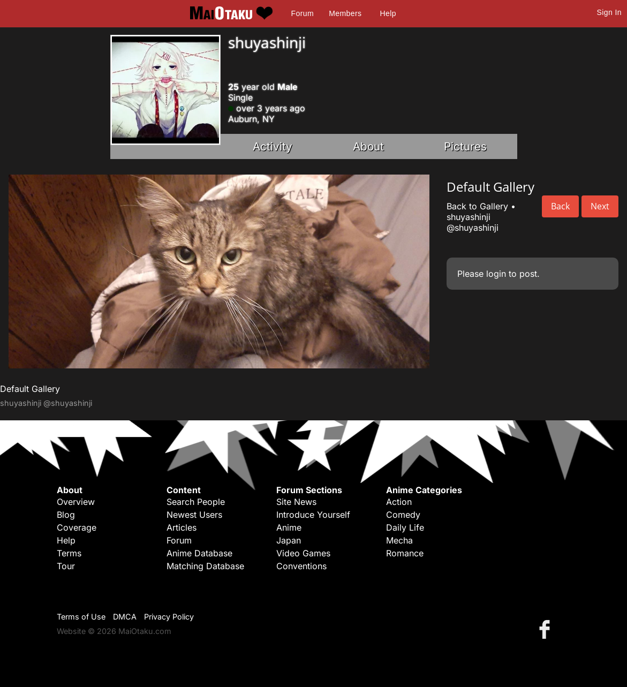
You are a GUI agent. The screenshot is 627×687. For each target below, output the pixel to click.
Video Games (303, 553)
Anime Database (199, 553)
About (368, 146)
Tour (66, 566)
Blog (66, 514)
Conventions (301, 566)
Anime (288, 527)
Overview (76, 501)
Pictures (465, 146)
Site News (296, 501)
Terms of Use (81, 616)
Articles (182, 527)
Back (560, 206)
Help (388, 13)
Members (345, 13)
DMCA (125, 616)
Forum (302, 13)
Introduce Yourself (313, 514)
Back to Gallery (477, 206)
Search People (196, 501)
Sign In (609, 12)
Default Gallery (30, 388)
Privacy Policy (169, 616)
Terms (69, 553)
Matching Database (205, 566)
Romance (405, 553)
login (496, 273)
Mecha (399, 540)
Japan (288, 540)
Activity (272, 146)
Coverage (76, 527)
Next (600, 206)
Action (399, 501)
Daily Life (405, 527)
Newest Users (194, 514)
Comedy (403, 514)
